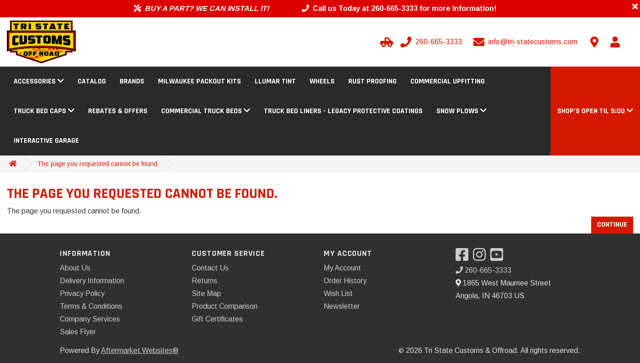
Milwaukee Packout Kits (199, 81)
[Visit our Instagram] (481, 257)
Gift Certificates (217, 319)
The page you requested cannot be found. (98, 163)
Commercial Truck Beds (205, 111)
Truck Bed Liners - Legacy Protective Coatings (343, 111)
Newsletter (342, 306)
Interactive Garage (46, 140)
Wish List (338, 293)
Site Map (206, 293)
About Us (75, 268)
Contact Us (210, 268)
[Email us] (526, 41)
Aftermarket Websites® (139, 350)
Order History (345, 281)
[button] (595, 111)
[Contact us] (594, 41)
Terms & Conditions (91, 306)
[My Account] (614, 41)
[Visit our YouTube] (499, 257)
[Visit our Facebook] (464, 257)
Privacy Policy (82, 293)
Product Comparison (224, 306)
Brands (132, 81)
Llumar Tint (275, 81)
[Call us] (432, 41)
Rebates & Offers (117, 111)
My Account (342, 268)
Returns (204, 281)
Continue (612, 224)
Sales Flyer (78, 332)
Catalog (92, 81)
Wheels (322, 81)
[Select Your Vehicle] (385, 41)
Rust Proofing (372, 81)
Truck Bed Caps (44, 111)
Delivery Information (92, 281)
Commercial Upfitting (447, 81)
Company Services (90, 319)
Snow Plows (461, 111)
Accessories (39, 81)
